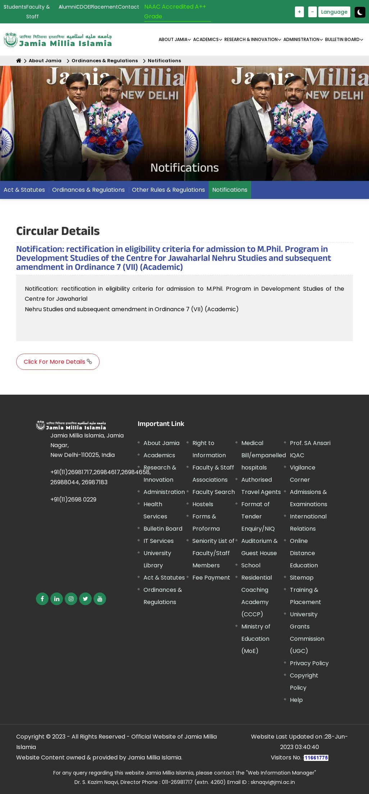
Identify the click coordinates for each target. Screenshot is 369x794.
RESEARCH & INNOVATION (251, 39)
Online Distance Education (304, 553)
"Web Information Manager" (281, 772)
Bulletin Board (163, 529)
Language (334, 11)
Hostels (202, 504)
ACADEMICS (206, 39)
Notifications (164, 60)
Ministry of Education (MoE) (255, 638)
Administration (164, 492)
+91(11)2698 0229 (73, 499)
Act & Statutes (24, 190)
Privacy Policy (309, 663)
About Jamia (173, 39)
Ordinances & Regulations (105, 60)
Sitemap (302, 577)
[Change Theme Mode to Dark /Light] (360, 12)
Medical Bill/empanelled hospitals (263, 455)
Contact (128, 6)
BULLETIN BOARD (342, 39)
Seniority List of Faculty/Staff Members (213, 553)
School (250, 565)
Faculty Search (213, 492)
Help (296, 700)
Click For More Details (58, 362)
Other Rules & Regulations (168, 190)
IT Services (159, 541)
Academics (159, 455)
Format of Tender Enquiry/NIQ (258, 516)
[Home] (19, 60)
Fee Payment (211, 577)
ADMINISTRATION (301, 39)
